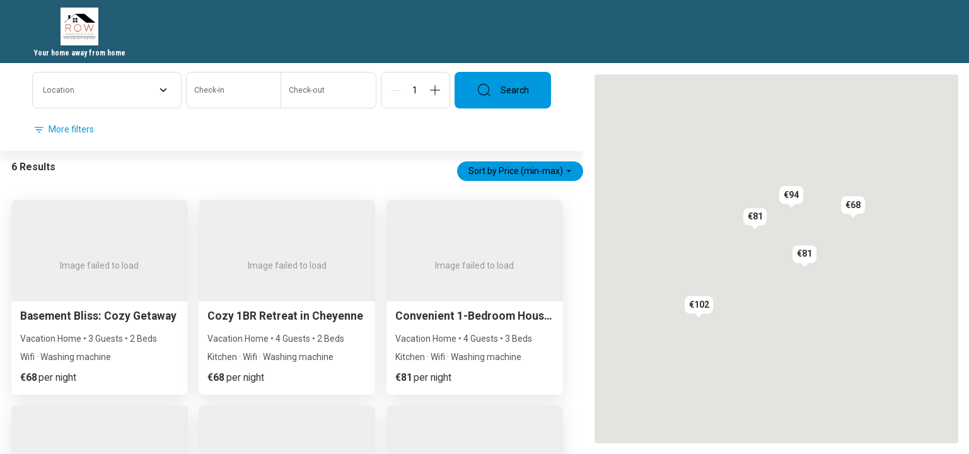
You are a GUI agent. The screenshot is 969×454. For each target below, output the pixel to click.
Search (503, 90)
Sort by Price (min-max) (520, 171)
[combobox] (107, 90)
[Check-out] (328, 90)
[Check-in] (234, 90)
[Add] (435, 90)
